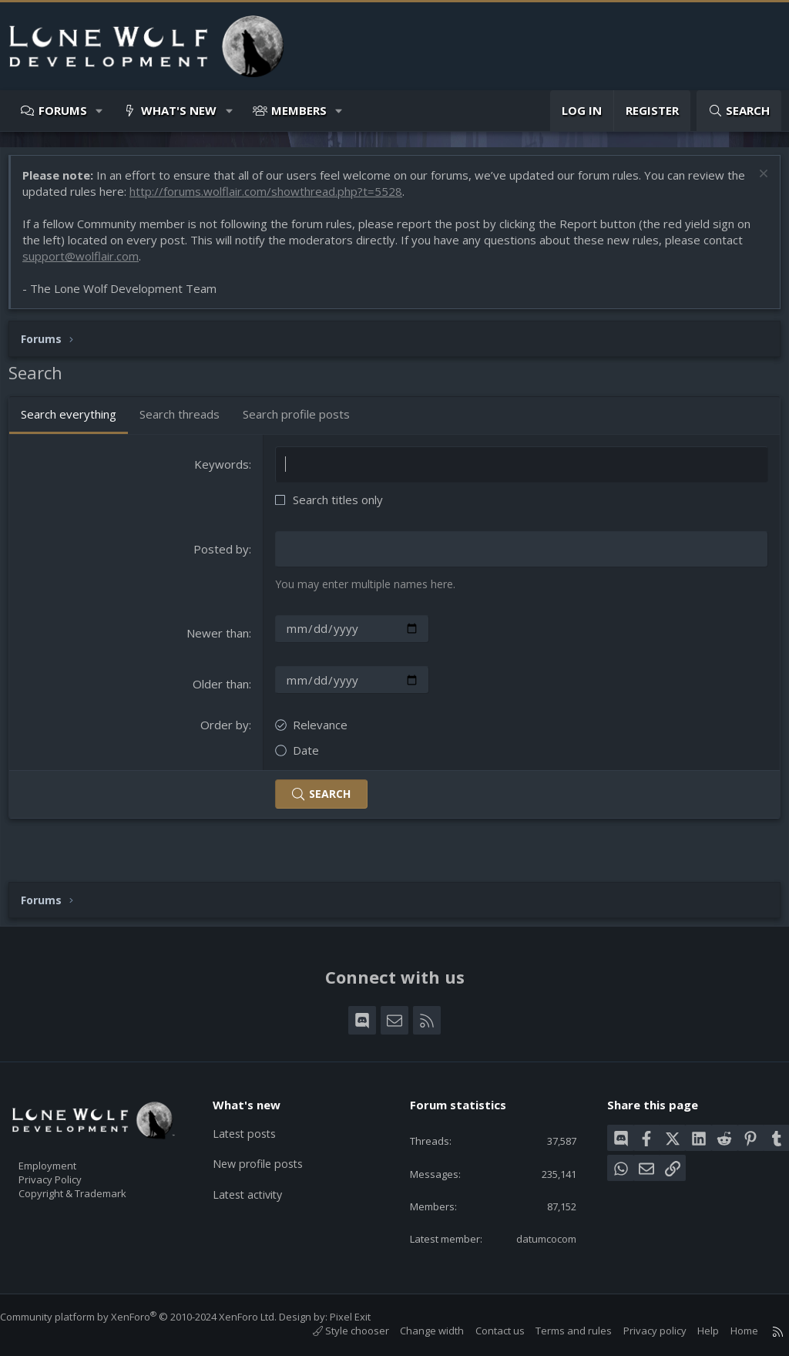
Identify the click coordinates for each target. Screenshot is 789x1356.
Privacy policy (639, 1330)
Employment (67, 1139)
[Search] (739, 110)
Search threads (187, 421)
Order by (227, 731)
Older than (223, 690)
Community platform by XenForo (153, 1317)
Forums (63, 110)
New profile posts (268, 1138)
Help (692, 1330)
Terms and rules (558, 1330)
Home (729, 1330)
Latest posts (254, 1107)
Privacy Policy (70, 1155)
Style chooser (335, 1330)
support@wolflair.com (88, 263)
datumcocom (534, 1237)
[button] (100, 110)
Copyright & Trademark (96, 1171)
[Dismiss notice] (753, 183)
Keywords (223, 471)
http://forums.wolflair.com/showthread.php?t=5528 (294, 199)
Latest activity (258, 1168)
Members (299, 110)
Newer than (220, 640)
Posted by (223, 556)
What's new (179, 110)
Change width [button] (416, 1330)
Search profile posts (304, 421)
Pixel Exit (365, 1317)
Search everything (76, 421)
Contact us (484, 1330)
